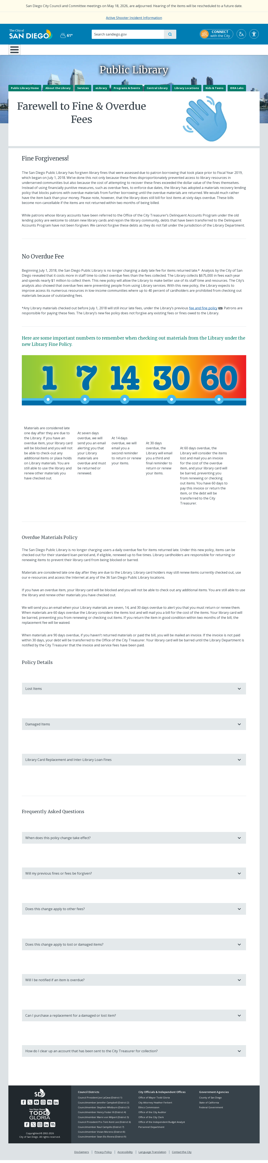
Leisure (44, 49)
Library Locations (186, 91)
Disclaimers (81, 1155)
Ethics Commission (148, 1110)
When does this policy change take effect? (129, 840)
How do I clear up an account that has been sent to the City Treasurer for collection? (129, 1054)
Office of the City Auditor (152, 1115)
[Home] (16, 51)
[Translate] (242, 34)
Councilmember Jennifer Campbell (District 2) (103, 1105)
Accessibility (125, 1155)
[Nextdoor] (49, 1105)
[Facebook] (23, 1105)
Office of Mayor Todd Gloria (154, 1100)
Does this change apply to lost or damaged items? (129, 947)
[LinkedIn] (56, 1105)
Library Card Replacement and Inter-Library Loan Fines (129, 762)
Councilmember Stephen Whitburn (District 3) (103, 1110)
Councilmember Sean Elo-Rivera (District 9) (102, 1139)
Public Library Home (25, 91)
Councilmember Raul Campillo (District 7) (101, 1129)
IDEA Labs (237, 91)
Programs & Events (127, 91)
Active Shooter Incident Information (134, 17)
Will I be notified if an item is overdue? (129, 983)
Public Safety (198, 49)
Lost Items (129, 691)
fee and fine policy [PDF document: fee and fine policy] (203, 311)
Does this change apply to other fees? (129, 912)
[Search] (127, 34)
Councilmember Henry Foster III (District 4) (102, 1115)
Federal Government (211, 1110)
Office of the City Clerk (151, 1120)
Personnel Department (151, 1129)
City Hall (239, 49)
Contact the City (182, 1155)
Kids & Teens (214, 91)
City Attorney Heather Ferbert (155, 1105)
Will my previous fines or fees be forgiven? (129, 876)
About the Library (58, 91)
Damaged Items (129, 727)
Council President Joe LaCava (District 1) (100, 1100)
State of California (209, 1105)
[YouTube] (36, 1105)
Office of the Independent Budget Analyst (161, 1125)
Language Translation (152, 1155)
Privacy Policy (103, 1155)
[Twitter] (29, 1105)
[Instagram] (43, 1105)
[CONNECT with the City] (217, 34)
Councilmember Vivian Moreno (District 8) (101, 1134)
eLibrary (101, 91)
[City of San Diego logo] (29, 34)
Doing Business (119, 49)
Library (157, 49)
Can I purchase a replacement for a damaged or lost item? (129, 1018)
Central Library (157, 91)
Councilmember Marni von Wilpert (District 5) (103, 1120)
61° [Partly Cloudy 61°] (66, 35)
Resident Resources (82, 49)
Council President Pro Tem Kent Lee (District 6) (104, 1125)
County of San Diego (210, 1100)
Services (83, 91)
